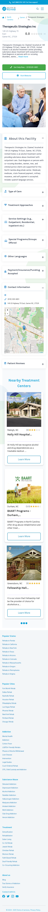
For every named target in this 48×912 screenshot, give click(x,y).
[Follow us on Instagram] (12, 896)
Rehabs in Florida (8, 641)
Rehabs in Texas (8, 652)
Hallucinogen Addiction (10, 799)
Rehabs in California (9, 644)
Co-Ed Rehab (7, 843)
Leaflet (41, 352)
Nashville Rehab (8, 696)
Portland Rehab (8, 718)
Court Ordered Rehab (10, 766)
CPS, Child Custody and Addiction (14, 769)
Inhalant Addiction (9, 806)
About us (5, 875)
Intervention (6, 758)
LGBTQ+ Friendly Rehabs (11, 747)
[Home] (4, 17)
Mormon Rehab (8, 854)
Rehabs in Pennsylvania (10, 670)
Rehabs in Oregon (8, 666)
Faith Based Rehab (9, 858)
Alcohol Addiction (8, 791)
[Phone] (24, 67)
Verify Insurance (8, 887)
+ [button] (7, 310)
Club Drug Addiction (9, 814)
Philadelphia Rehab (9, 703)
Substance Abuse (9, 780)
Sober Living (6, 839)
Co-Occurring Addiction (11, 865)
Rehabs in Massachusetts (11, 663)
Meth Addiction (7, 810)
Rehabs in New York (9, 648)
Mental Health (7, 736)
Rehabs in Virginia (8, 674)
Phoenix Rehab (7, 711)
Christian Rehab (8, 850)
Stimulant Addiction (9, 784)
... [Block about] (22, 57)
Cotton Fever (7, 744)
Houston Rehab (8, 699)
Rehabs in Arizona (9, 655)
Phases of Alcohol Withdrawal (13, 751)
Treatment (6, 827)
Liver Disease (7, 755)
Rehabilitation (7, 836)
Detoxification (7, 832)
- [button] (7, 313)
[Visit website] (24, 75)
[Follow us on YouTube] (17, 896)
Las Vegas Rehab (8, 707)
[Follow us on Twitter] (8, 896)
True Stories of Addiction (11, 883)
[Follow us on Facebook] (3, 896)
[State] (13, 18)
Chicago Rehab (7, 722)
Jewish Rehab (7, 847)
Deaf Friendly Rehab (9, 861)
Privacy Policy (35, 910)
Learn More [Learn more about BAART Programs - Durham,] (24, 536)
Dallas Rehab (7, 692)
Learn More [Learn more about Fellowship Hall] (24, 613)
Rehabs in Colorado (9, 659)
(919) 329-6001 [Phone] (13, 299)
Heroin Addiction (8, 817)
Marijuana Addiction (9, 803)
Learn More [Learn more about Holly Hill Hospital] (24, 459)
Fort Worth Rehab (8, 688)
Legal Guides (7, 762)
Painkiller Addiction (9, 795)
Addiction (6, 732)
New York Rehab (8, 714)
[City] (23, 17)
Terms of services (23, 910)
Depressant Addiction (10, 788)
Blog (4, 880)
